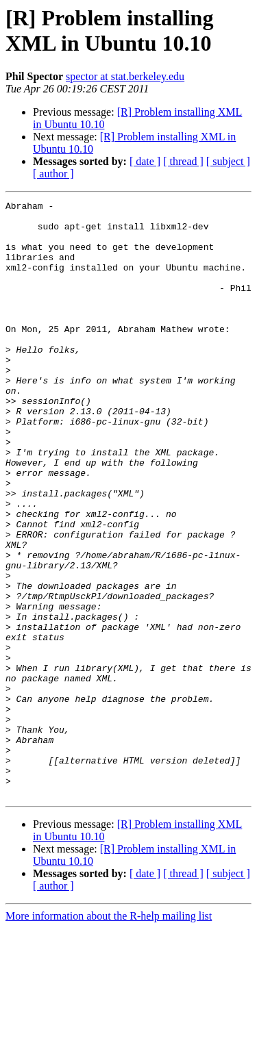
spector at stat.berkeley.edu (125, 76)
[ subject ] (228, 161)
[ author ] (53, 173)
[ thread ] (183, 161)
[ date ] (145, 161)
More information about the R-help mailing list (108, 1035)
